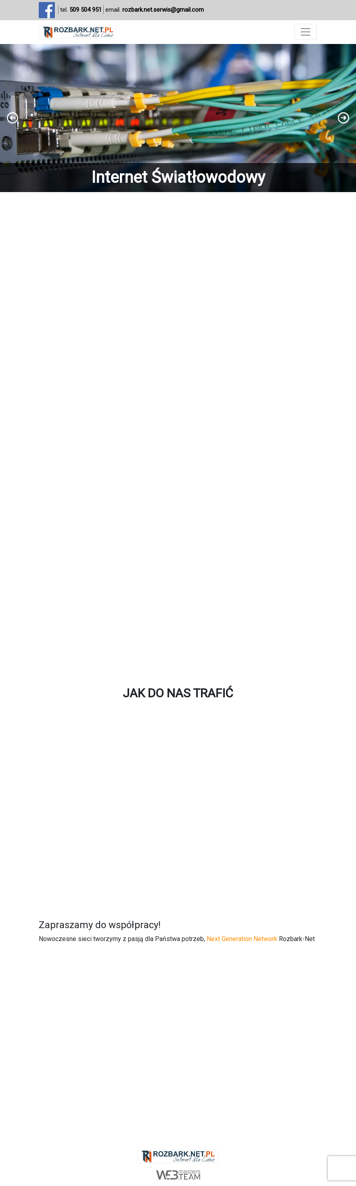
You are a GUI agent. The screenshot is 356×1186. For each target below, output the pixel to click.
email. (154, 10)
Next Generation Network (242, 939)
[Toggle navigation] (305, 32)
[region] (178, 118)
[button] (178, 118)
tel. (81, 10)
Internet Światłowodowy (178, 177)
